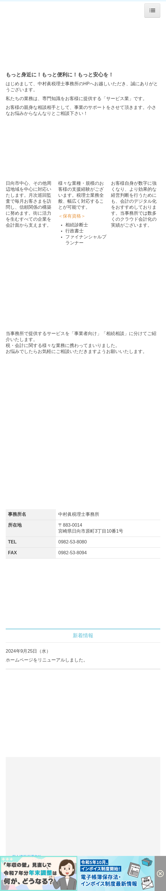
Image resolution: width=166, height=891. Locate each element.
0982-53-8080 (72, 541)
